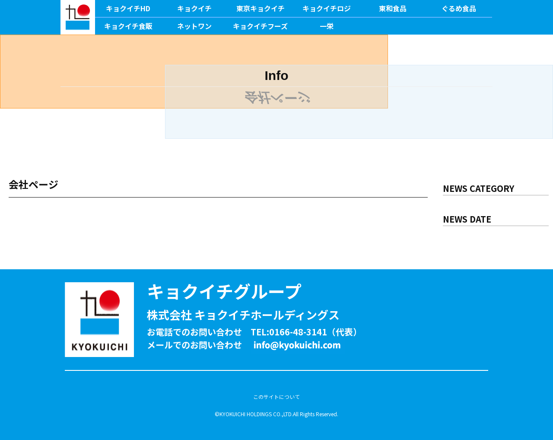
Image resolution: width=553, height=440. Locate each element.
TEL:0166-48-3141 (289, 331)
